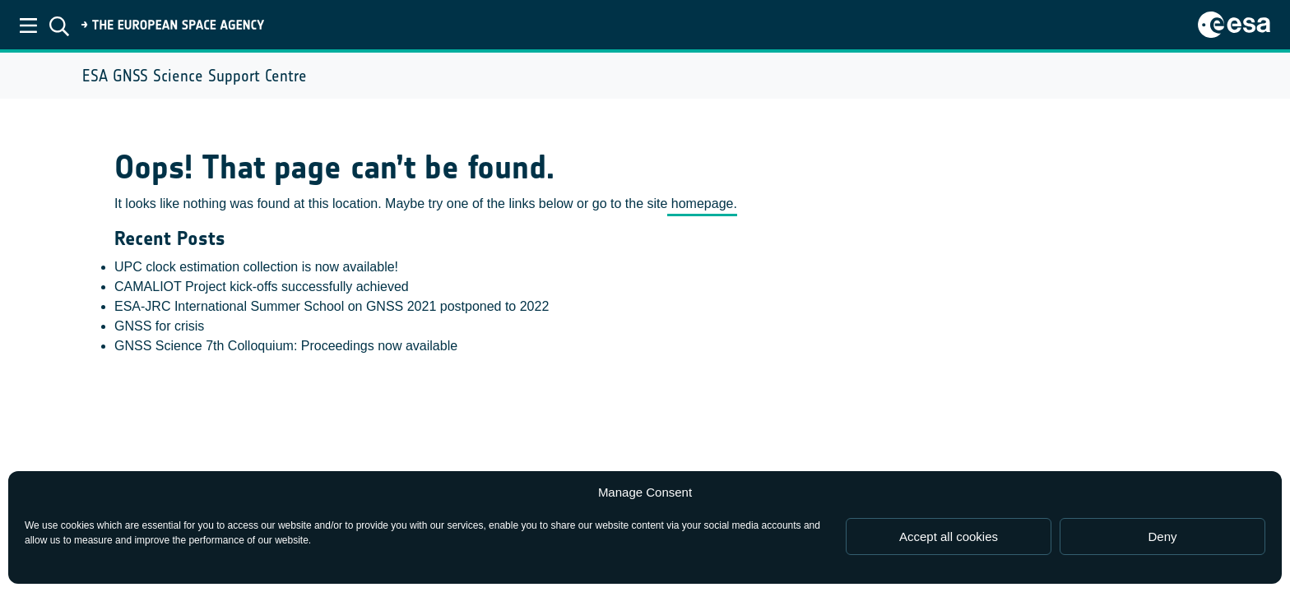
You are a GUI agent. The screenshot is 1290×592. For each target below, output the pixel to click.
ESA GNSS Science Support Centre (194, 76)
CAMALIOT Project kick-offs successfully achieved (261, 287)
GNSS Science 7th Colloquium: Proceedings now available (285, 346)
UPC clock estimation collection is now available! (256, 267)
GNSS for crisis (159, 326)
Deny (1162, 536)
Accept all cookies (948, 536)
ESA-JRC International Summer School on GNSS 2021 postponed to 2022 (331, 306)
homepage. (702, 203)
